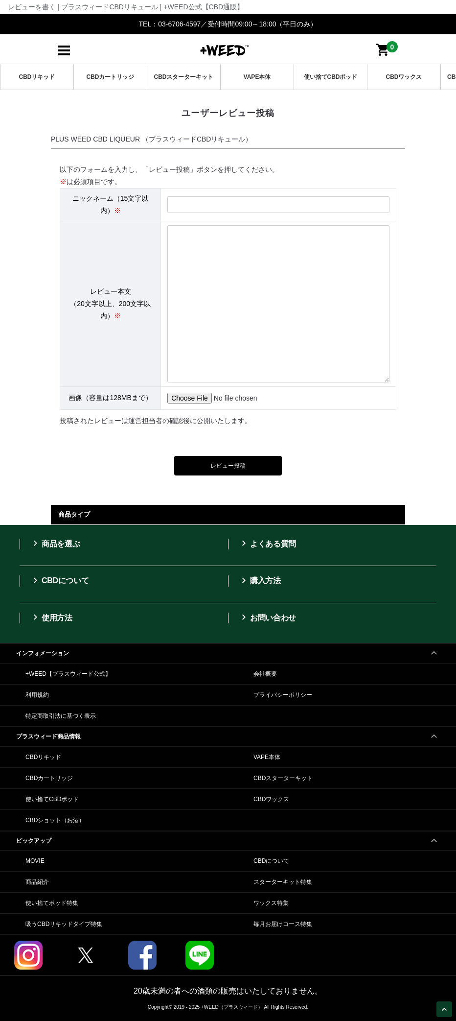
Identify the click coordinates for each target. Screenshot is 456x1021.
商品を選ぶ (55, 543)
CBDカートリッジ (111, 76)
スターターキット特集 (282, 882)
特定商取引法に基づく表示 (60, 715)
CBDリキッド (37, 76)
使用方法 (51, 617)
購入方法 (259, 580)
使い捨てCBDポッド (331, 76)
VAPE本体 (257, 76)
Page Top (445, 1010)
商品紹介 (37, 882)
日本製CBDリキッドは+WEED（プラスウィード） (224, 49)
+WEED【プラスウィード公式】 (68, 673)
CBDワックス (404, 76)
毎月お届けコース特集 (282, 924)
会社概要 (265, 673)
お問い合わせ (267, 617)
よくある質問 (267, 543)
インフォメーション (228, 650)
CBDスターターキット (184, 76)
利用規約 (37, 694)
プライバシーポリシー (282, 694)
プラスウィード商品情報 (228, 733)
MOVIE (35, 860)
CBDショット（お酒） (55, 820)
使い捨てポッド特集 (51, 903)
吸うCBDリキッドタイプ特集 (63, 924)
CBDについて (59, 580)
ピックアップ (228, 837)
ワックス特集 (271, 903)
